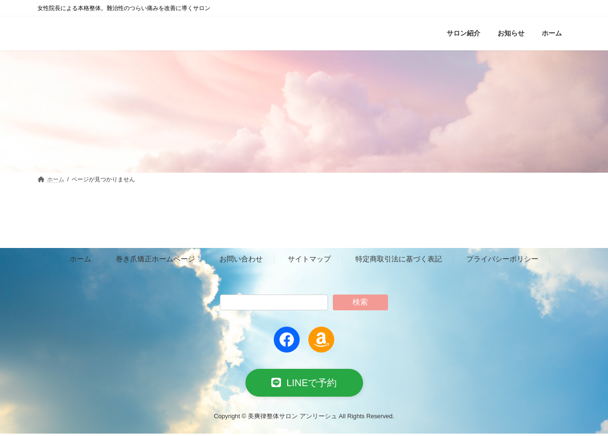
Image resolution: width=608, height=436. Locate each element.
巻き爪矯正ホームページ (155, 259)
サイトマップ (309, 259)
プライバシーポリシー (502, 259)
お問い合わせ (241, 259)
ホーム (80, 259)
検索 (360, 302)
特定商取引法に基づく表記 (398, 259)
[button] (304, 384)
